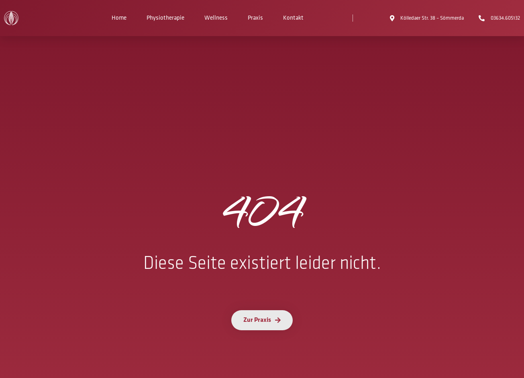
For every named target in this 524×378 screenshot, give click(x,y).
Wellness (216, 18)
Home (119, 18)
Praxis (255, 18)
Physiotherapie (165, 18)
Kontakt (293, 18)
